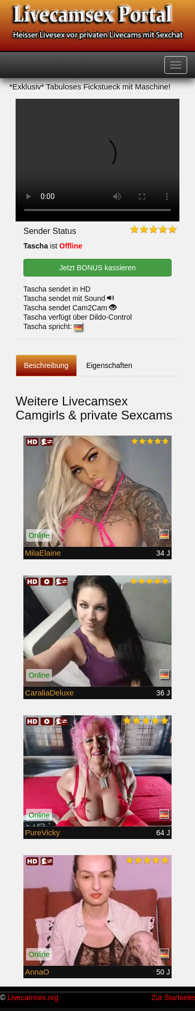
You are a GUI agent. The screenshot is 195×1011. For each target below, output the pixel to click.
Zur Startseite (173, 997)
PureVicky (42, 832)
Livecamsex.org (32, 997)
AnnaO (37, 971)
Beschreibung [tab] (46, 365)
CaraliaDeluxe (49, 692)
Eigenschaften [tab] (109, 365)
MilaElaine (43, 552)
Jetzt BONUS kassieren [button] (97, 268)
